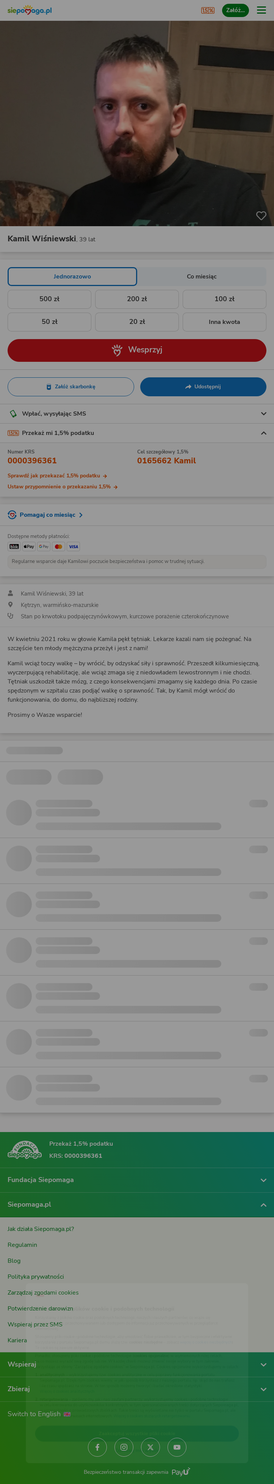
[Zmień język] (21, 1276)
